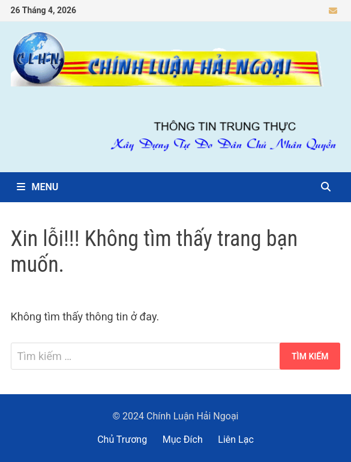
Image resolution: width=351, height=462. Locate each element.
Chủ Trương (122, 439)
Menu (38, 187)
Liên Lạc (236, 439)
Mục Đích (183, 439)
